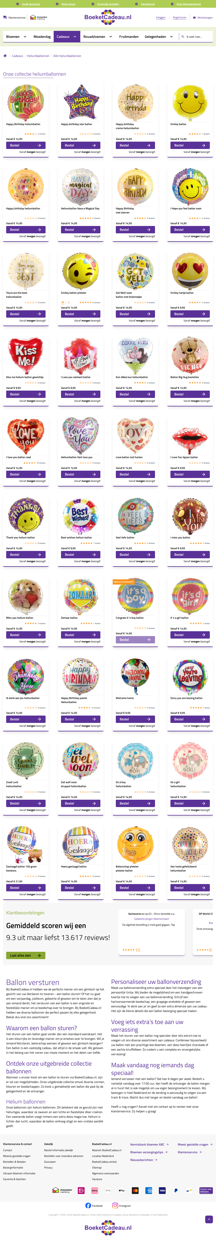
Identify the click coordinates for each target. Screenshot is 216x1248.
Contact (7, 1150)
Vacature (97, 1179)
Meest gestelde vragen (193, 1144)
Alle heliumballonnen (67, 55)
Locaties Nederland (103, 1156)
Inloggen (161, 17)
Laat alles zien (26, 955)
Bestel (26, 145)
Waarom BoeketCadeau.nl (106, 1150)
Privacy (48, 1167)
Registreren (179, 17)
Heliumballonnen (38, 55)
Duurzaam (50, 1162)
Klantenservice (187, 1152)
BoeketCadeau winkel (104, 1162)
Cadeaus (17, 55)
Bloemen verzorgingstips (146, 1152)
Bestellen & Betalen (14, 1162)
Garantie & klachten (14, 1179)
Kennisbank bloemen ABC (147, 1144)
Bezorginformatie (13, 1167)
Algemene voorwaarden (105, 1173)
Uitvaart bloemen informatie (19, 1173)
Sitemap (97, 1167)
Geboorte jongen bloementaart (151, 919)
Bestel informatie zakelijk (58, 1150)
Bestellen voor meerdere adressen (63, 1156)
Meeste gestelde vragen (16, 1156)
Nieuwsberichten (141, 1159)
